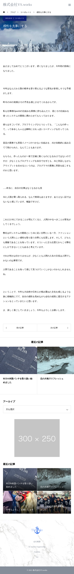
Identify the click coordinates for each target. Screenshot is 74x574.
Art (37, 557)
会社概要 (37, 542)
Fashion (37, 552)
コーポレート (19, 18)
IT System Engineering (37, 547)
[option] (18, 370)
